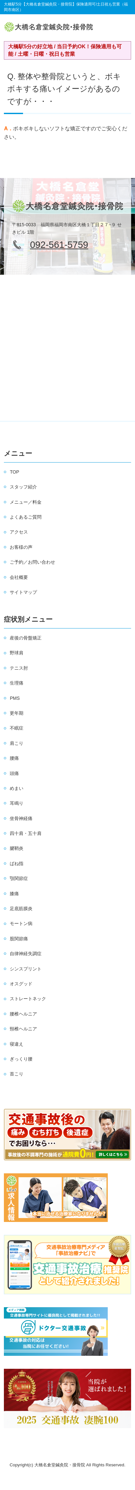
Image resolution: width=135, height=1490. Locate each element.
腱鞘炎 (16, 848)
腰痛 (14, 758)
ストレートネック (28, 998)
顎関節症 (19, 878)
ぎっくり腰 (21, 1059)
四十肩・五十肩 (26, 833)
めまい (16, 788)
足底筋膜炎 (21, 908)
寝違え (16, 1044)
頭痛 (14, 773)
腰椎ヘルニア (23, 1013)
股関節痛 (19, 938)
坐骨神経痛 (21, 818)
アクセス (19, 531)
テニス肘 (19, 668)
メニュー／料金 (26, 502)
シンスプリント (26, 968)
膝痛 (14, 893)
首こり (16, 1073)
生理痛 (16, 683)
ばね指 (16, 863)
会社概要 (19, 577)
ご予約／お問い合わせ (32, 562)
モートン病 (21, 923)
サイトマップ (23, 592)
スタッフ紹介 (23, 486)
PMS (14, 698)
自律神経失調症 (26, 953)
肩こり (16, 743)
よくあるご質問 (26, 517)
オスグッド (21, 983)
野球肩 (16, 652)
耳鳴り (16, 803)
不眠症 (16, 728)
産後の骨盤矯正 (26, 637)
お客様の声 (21, 547)
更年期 (16, 713)
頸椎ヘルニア (23, 1028)
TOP (14, 472)
